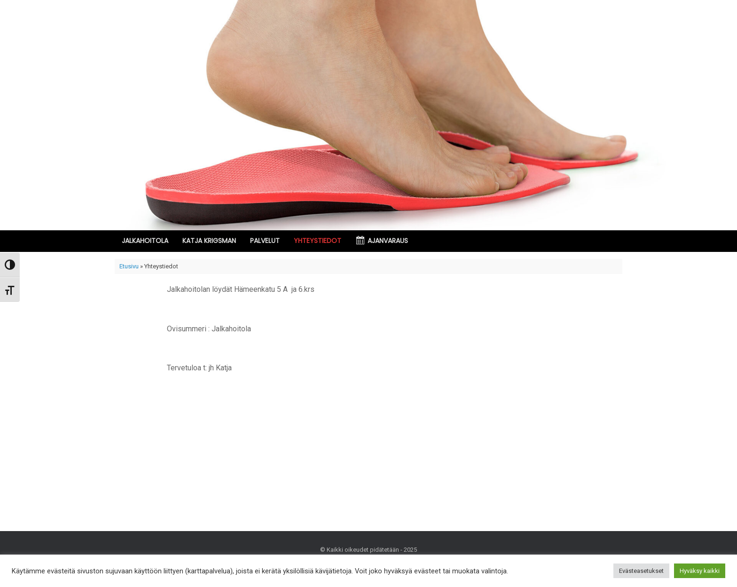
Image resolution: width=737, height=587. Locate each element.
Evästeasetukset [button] (641, 570)
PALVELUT (265, 240)
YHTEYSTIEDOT (317, 240)
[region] (368, 115)
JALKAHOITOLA (145, 240)
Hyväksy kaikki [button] (700, 570)
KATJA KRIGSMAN (209, 240)
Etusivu (129, 266)
